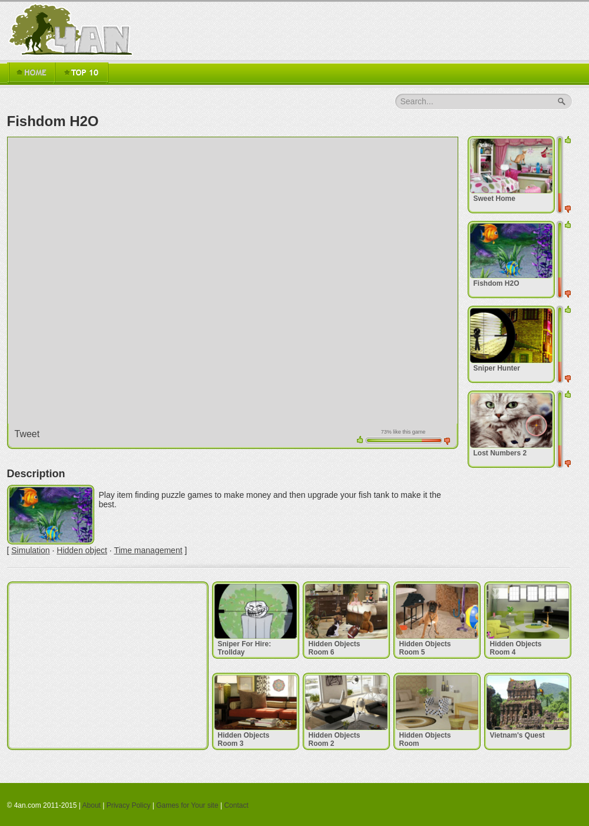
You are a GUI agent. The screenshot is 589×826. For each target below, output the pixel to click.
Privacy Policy (129, 805)
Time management (148, 550)
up (360, 439)
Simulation (30, 550)
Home (30, 73)
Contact (236, 805)
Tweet (27, 434)
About (91, 805)
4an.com (73, 29)
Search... (417, 101)
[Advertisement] (108, 665)
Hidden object (82, 550)
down (447, 441)
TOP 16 (81, 73)
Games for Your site (187, 805)
